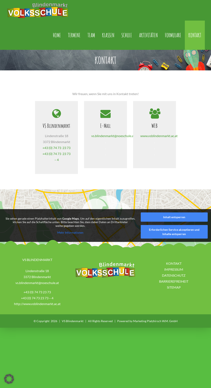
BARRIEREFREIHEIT (173, 293)
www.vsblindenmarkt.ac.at (159, 137)
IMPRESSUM (173, 281)
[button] (9, 379)
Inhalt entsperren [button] (174, 228)
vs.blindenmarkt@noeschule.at (113, 137)
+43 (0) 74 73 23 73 (56, 159)
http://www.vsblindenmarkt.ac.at (37, 315)
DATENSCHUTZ (173, 287)
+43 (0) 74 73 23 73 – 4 (37, 309)
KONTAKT (174, 275)
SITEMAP (174, 299)
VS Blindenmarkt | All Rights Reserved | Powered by (97, 332)
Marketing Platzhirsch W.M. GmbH (155, 332)
